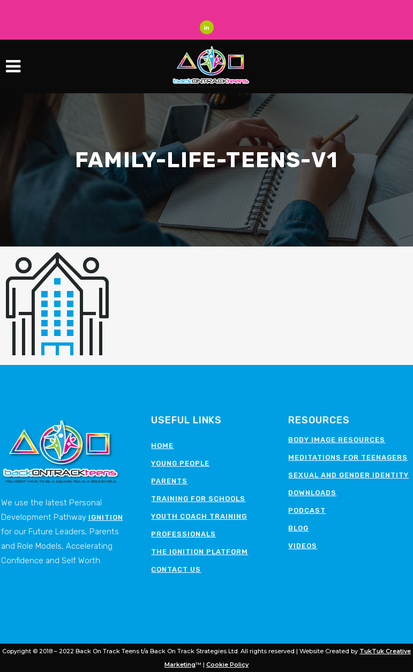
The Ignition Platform (199, 552)
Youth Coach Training (199, 516)
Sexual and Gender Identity (348, 475)
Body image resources (336, 440)
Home (162, 446)
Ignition (105, 517)
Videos (302, 546)
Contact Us (176, 569)
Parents (169, 481)
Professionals (183, 534)
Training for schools (198, 499)
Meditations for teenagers (348, 457)
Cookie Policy (227, 664)
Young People (180, 463)
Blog (298, 528)
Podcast (307, 510)
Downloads (312, 493)
